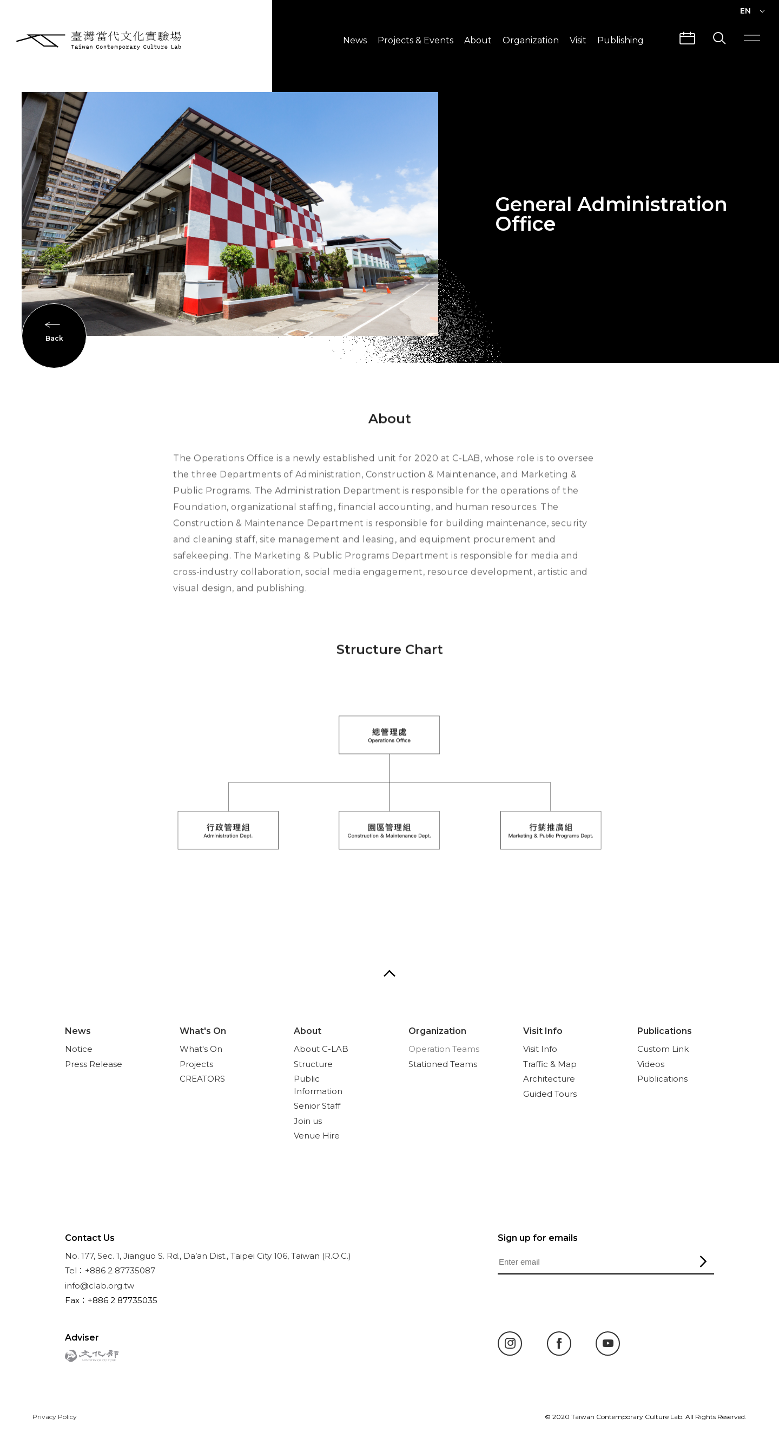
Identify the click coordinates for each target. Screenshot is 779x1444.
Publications (664, 1031)
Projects (196, 1064)
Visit (578, 40)
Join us (308, 1121)
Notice (79, 1049)
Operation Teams (443, 1049)
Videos (650, 1064)
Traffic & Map (550, 1064)
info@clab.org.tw (99, 1285)
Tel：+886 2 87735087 (110, 1270)
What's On (203, 1031)
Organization (531, 40)
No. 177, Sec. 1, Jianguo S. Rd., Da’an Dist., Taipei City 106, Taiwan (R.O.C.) (208, 1256)
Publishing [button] (620, 40)
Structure (313, 1064)
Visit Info (543, 1031)
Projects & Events (415, 40)
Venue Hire (317, 1135)
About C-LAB (321, 1049)
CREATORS (202, 1079)
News (355, 40)
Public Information (318, 1085)
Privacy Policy (54, 1417)
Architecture (549, 1079)
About (478, 40)
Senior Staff (317, 1106)
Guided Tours (550, 1094)
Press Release (93, 1064)
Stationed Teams (442, 1064)
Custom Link (663, 1049)
